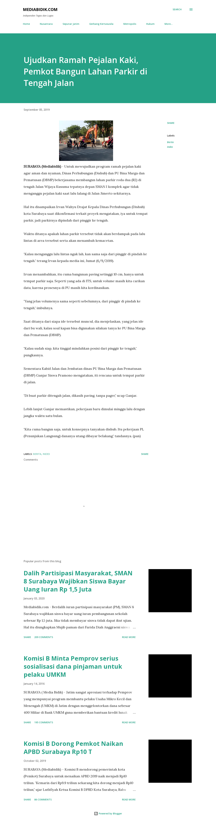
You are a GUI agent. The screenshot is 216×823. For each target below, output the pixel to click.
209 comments (43, 637)
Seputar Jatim (71, 23)
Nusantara (46, 23)
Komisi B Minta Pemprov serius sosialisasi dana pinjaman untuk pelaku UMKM (73, 666)
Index (170, 146)
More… (169, 23)
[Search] (177, 9)
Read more (129, 637)
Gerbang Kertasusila (101, 23)
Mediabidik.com (40, 9)
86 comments (43, 799)
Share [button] (170, 123)
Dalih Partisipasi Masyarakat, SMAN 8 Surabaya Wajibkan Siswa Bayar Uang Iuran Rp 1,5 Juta (78, 581)
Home (26, 23)
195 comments (43, 722)
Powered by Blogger (108, 813)
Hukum (150, 23)
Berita (170, 142)
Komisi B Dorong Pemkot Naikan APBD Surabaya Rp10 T (73, 747)
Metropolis (129, 23)
